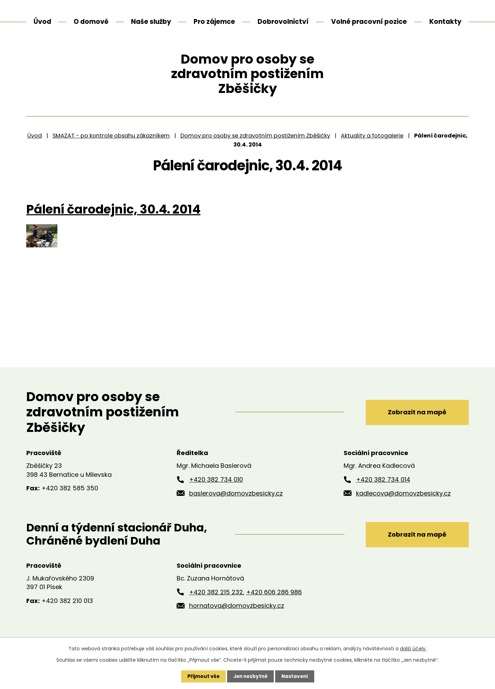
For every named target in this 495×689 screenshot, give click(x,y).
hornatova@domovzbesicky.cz (236, 618)
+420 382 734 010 (216, 492)
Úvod (34, 148)
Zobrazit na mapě (416, 425)
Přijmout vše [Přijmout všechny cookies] (201, 676)
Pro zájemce (214, 21)
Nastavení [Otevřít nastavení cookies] (296, 676)
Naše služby (151, 21)
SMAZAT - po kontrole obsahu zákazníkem (111, 148)
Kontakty (445, 21)
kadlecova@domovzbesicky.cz (403, 506)
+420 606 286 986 (274, 605)
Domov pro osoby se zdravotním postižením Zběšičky (255, 148)
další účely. (413, 648)
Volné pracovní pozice (369, 21)
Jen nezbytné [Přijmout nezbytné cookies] (250, 676)
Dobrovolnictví (283, 21)
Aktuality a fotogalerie (372, 148)
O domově (91, 21)
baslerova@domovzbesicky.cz (236, 506)
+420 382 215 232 (216, 605)
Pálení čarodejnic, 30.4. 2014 (113, 222)
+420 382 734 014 (383, 492)
